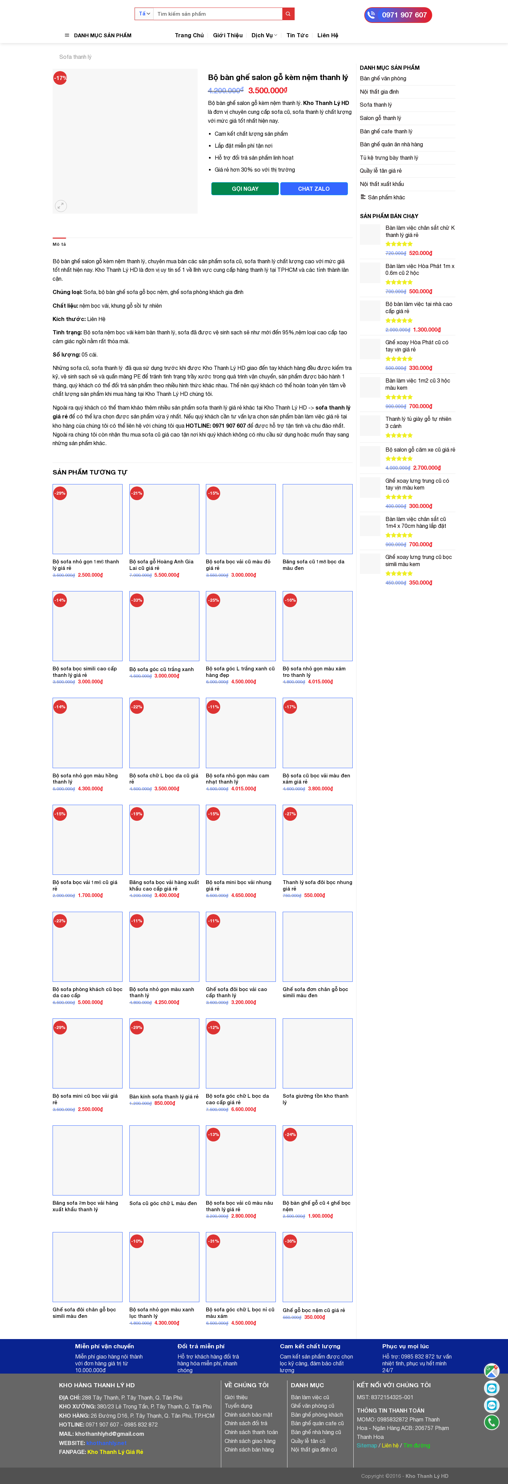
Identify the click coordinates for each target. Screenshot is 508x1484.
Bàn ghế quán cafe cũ (317, 1423)
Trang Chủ (189, 35)
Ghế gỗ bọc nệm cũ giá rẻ (314, 1310)
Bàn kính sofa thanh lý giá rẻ (164, 1096)
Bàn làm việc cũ (310, 1397)
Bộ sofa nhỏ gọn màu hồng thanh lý (85, 779)
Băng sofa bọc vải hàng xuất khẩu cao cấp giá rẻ (164, 885)
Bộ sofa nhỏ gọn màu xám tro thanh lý (314, 672)
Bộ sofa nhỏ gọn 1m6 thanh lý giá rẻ (86, 565)
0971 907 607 (404, 15)
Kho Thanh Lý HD (326, 102)
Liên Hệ (328, 35)
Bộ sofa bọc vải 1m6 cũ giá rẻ (85, 885)
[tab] (59, 244)
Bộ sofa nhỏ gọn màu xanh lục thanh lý (161, 1313)
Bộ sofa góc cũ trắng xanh (161, 669)
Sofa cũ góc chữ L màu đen (163, 1203)
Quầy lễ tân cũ (308, 1441)
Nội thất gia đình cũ (314, 1449)
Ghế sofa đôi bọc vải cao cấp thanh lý (236, 992)
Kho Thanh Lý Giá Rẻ (115, 1451)
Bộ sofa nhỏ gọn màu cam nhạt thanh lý (237, 779)
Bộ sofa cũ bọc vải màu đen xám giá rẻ (316, 779)
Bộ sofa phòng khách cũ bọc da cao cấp (88, 992)
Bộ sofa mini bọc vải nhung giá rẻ (238, 885)
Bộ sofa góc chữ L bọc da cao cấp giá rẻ (237, 1099)
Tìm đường (416, 1445)
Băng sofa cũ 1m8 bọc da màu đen (313, 565)
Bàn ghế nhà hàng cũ (316, 1432)
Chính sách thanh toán (251, 1432)
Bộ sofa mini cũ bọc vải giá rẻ (85, 1099)
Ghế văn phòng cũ (312, 1406)
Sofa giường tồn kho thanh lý (316, 1099)
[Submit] (288, 14)
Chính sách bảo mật (248, 1415)
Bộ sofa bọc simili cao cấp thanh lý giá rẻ (85, 672)
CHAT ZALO (314, 188)
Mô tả (59, 244)
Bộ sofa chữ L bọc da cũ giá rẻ (163, 779)
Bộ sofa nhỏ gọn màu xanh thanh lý (161, 992)
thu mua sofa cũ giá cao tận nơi (160, 434)
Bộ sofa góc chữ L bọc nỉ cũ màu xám (240, 1313)
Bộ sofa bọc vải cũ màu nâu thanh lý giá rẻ (239, 1206)
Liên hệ (390, 1445)
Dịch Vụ (265, 35)
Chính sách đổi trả (246, 1423)
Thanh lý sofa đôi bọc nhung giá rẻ (317, 885)
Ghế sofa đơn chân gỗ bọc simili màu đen (315, 992)
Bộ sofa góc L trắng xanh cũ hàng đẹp (240, 672)
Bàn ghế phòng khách (317, 1415)
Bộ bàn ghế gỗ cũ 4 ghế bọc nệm (317, 1206)
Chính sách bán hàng (249, 1449)
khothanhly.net (106, 1443)
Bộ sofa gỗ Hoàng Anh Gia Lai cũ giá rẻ (161, 565)
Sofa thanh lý (75, 57)
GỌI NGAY (245, 188)
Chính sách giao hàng (250, 1441)
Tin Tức (297, 35)
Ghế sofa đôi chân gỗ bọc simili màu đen (84, 1313)
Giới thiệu (236, 1397)
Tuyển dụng (238, 1406)
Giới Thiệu (228, 35)
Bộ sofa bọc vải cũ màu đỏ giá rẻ (238, 565)
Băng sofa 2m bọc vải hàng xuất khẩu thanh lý (85, 1206)
